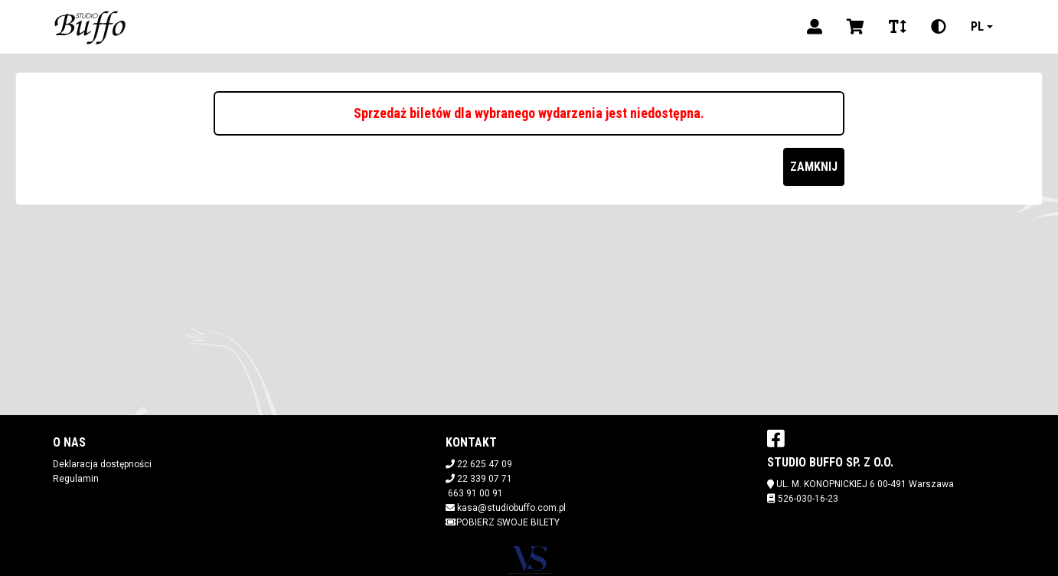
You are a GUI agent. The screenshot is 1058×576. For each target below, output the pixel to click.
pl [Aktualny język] (977, 26)
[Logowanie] (814, 26)
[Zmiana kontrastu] (938, 26)
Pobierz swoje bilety (503, 522)
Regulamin (76, 478)
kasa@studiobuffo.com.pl (511, 507)
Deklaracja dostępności (102, 464)
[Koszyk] (855, 26)
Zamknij (814, 166)
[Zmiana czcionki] (898, 26)
